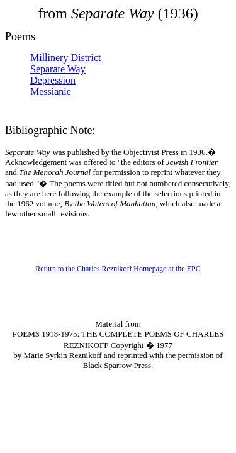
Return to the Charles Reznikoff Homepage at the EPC (117, 268)
